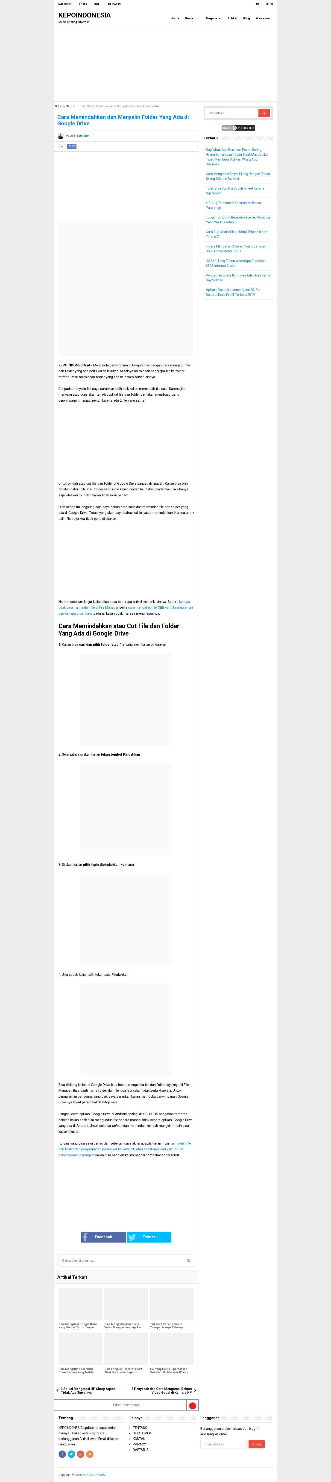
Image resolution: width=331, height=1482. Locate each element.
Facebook (97, 1237)
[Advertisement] (166, 64)
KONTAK (139, 1439)
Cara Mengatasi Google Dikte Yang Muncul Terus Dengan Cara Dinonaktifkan (78, 1327)
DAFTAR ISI (141, 1450)
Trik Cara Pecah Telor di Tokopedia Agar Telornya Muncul (166, 1327)
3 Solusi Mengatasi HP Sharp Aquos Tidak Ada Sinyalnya (88, 1390)
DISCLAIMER (142, 1433)
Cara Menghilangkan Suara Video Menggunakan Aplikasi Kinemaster (123, 1327)
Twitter (141, 1237)
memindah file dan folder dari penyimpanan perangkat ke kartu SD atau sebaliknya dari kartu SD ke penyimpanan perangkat (125, 1149)
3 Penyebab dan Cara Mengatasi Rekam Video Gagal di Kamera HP (162, 1390)
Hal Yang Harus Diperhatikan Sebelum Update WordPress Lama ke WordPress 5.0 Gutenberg (169, 1373)
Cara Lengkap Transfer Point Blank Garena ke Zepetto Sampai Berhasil (123, 1372)
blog (71, 146)
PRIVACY (139, 1444)
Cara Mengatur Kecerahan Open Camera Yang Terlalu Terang (76, 1372)
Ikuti (269, 4)
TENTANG (140, 1428)
